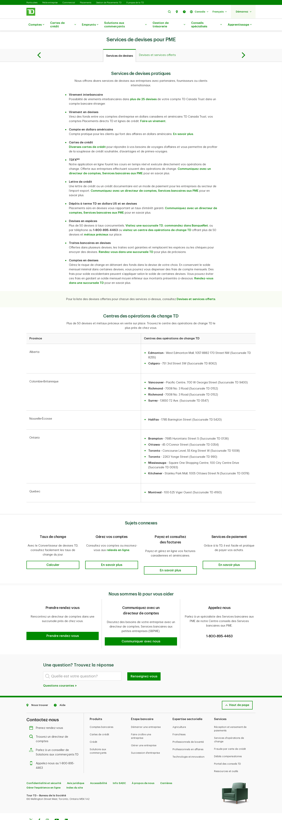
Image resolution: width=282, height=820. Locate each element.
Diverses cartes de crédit (87, 137)
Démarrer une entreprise (146, 712)
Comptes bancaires (101, 712)
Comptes (36, 25)
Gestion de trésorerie (169, 25)
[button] (169, 11)
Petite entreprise (50, 3)
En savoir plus (183, 124)
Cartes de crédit (63, 25)
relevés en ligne (118, 540)
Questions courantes (60, 671)
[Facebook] (39, 806)
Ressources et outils (226, 757)
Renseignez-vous (144, 662)
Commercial (68, 3)
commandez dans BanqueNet (186, 215)
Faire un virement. (153, 111)
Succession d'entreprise (145, 738)
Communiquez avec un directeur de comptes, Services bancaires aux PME (145, 181)
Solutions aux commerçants (125, 25)
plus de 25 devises (143, 89)
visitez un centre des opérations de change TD (157, 220)
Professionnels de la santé (188, 727)
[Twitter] (31, 806)
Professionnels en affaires (188, 735)
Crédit (93, 727)
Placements (85, 3)
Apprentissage (240, 25)
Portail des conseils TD (227, 749)
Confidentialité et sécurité (43, 769)
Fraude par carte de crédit (230, 734)
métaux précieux (96, 224)
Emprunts (90, 25)
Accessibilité (98, 769)
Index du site (74, 773)
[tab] (119, 45)
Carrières (166, 769)
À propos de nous (143, 769)
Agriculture (179, 712)
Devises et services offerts (196, 289)
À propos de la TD (135, 3)
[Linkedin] (66, 806)
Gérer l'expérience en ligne (43, 773)
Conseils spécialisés (206, 25)
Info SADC (119, 769)
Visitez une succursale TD (144, 215)
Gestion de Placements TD (108, 3)
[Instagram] (47, 806)
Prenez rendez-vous (47, 713)
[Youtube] (57, 806)
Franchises (179, 720)
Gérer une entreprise (143, 731)
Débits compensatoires (228, 742)
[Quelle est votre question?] (82, 661)
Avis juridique (75, 769)
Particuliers (31, 3)
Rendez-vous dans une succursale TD (126, 242)
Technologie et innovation (188, 742)
